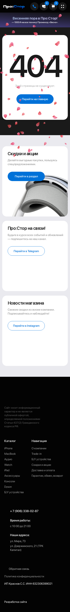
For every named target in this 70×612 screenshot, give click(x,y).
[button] (26, 325)
